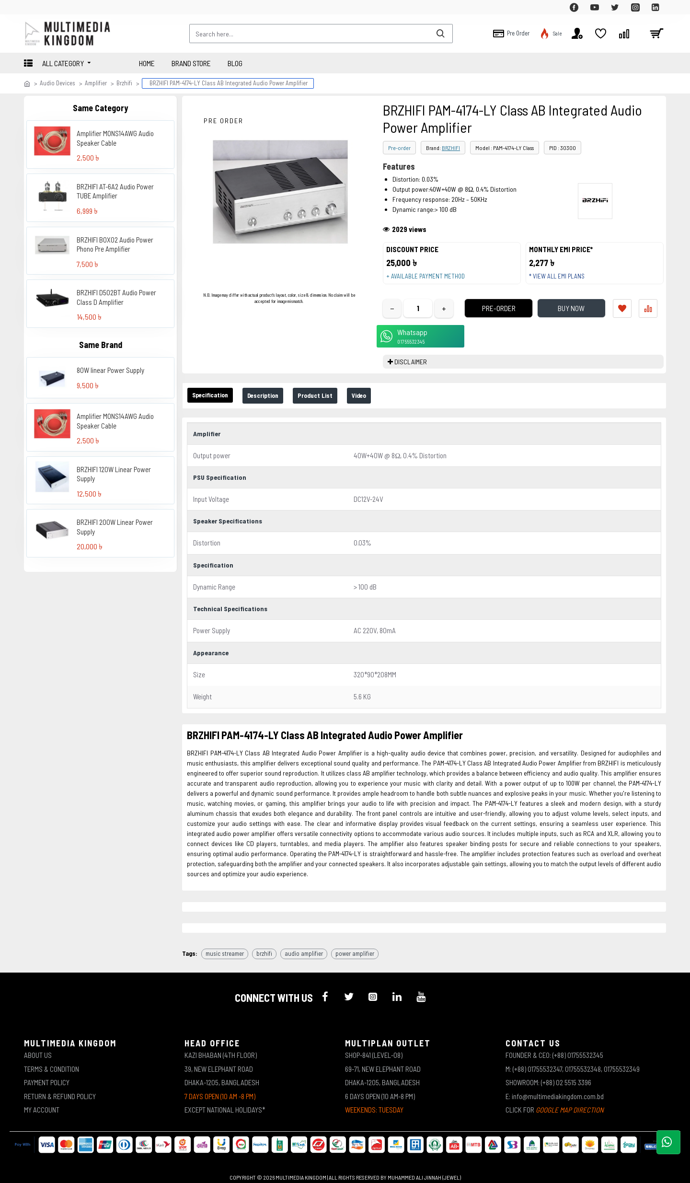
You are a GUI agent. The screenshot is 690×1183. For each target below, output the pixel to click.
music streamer (225, 947)
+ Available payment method (430, 281)
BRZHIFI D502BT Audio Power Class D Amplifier (116, 297)
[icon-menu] (324, 990)
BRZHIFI (451, 147)
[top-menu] (31, 7)
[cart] (656, 33)
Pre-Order (486, 317)
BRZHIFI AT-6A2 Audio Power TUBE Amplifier (115, 191)
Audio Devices (57, 83)
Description (278, 405)
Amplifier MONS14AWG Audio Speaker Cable (115, 138)
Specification (215, 404)
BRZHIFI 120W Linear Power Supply (114, 474)
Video (390, 405)
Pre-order (399, 147)
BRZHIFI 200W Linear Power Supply (115, 527)
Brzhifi (124, 83)
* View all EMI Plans (561, 281)
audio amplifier (304, 947)
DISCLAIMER (410, 371)
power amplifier (354, 947)
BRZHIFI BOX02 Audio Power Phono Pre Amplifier (115, 244)
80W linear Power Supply (110, 370)
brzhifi (264, 947)
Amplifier (96, 83)
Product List (339, 405)
